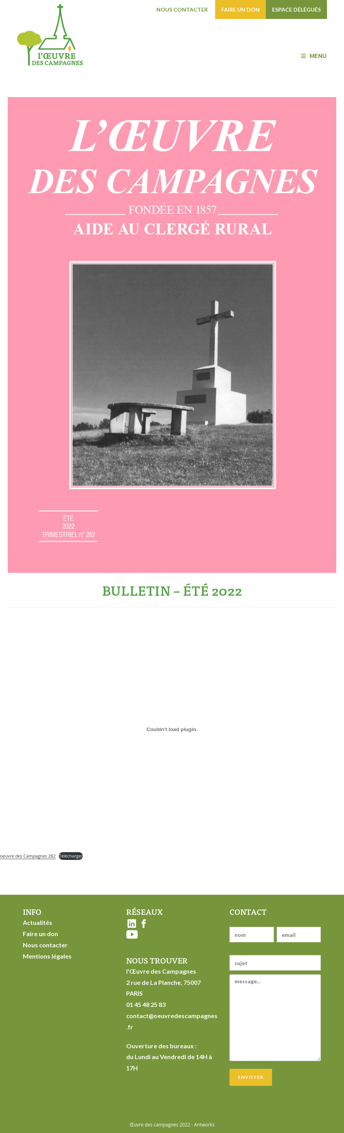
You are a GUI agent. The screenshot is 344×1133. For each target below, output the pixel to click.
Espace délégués (296, 9)
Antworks (204, 1124)
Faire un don (240, 9)
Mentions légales (47, 956)
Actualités (37, 922)
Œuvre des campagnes (154, 1124)
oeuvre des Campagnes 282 (28, 856)
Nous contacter (182, 9)
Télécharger (71, 856)
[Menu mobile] (314, 56)
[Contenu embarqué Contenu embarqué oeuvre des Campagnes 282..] (172, 729)
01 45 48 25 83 (146, 1004)
